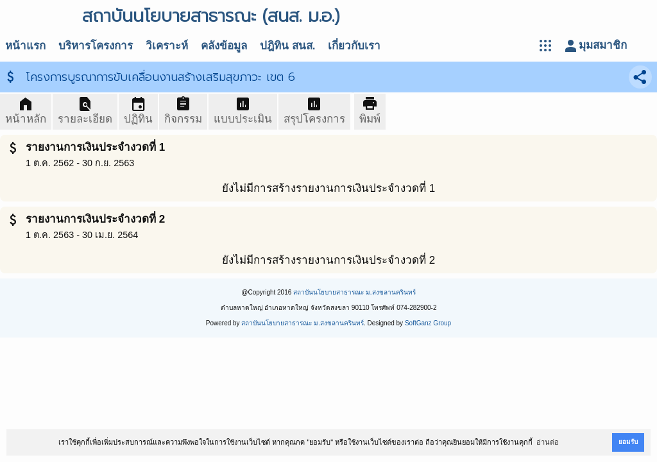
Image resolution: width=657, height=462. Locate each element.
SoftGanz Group (428, 323)
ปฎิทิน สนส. (287, 46)
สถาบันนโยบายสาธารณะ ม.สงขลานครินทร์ (354, 292)
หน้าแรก (25, 46)
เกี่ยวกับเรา (354, 46)
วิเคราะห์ (167, 46)
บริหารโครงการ (95, 46)
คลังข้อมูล (224, 46)
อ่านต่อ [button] (547, 442)
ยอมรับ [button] (628, 441)
